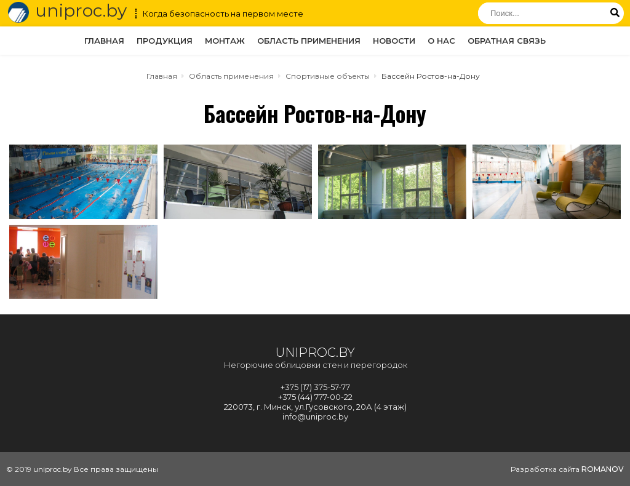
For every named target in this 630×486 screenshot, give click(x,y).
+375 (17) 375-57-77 (315, 387)
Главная (104, 41)
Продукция (165, 41)
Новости (394, 41)
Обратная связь (507, 41)
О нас (441, 41)
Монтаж (225, 41)
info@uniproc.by (315, 416)
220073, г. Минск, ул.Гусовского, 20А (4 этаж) (315, 407)
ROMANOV (602, 469)
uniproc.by (66, 12)
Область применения (309, 41)
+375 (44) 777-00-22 (315, 397)
